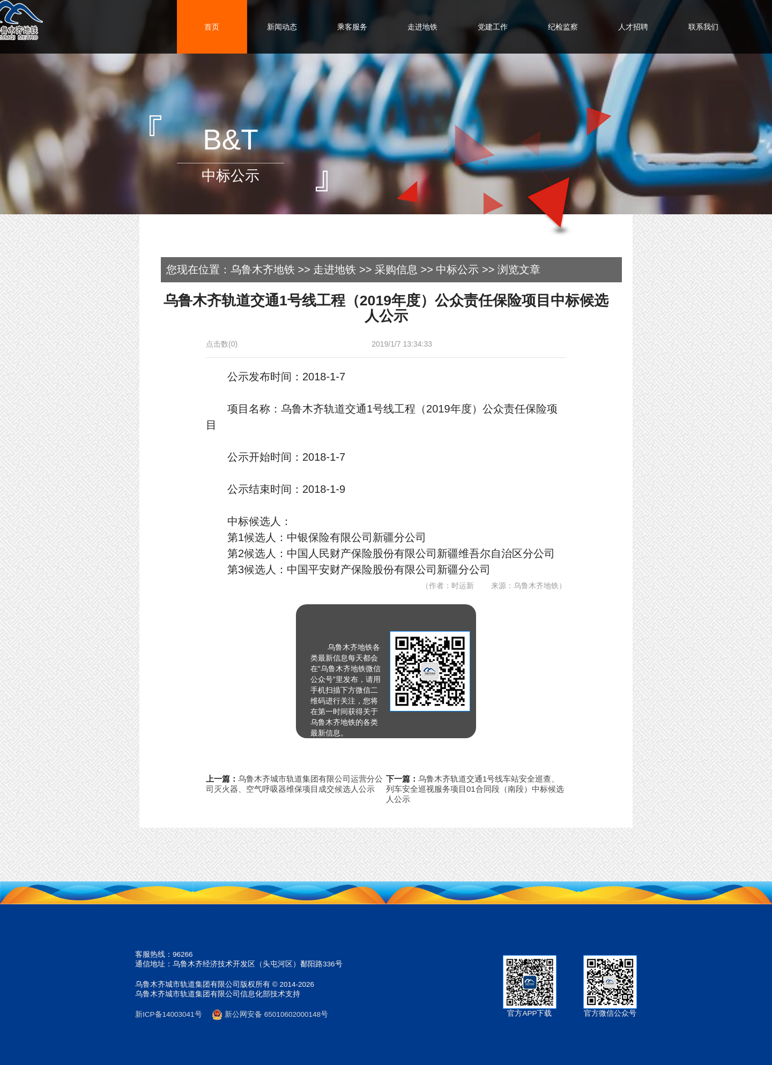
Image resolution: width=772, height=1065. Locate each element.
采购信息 (396, 269)
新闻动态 (282, 26)
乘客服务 (352, 26)
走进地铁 (422, 26)
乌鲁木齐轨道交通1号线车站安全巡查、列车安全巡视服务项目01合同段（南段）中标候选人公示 (475, 789)
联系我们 (703, 26)
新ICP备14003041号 (168, 1014)
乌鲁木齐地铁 (263, 269)
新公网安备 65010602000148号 (270, 1014)
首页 (211, 26)
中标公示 (457, 269)
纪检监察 (563, 26)
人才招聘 (633, 26)
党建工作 (493, 26)
